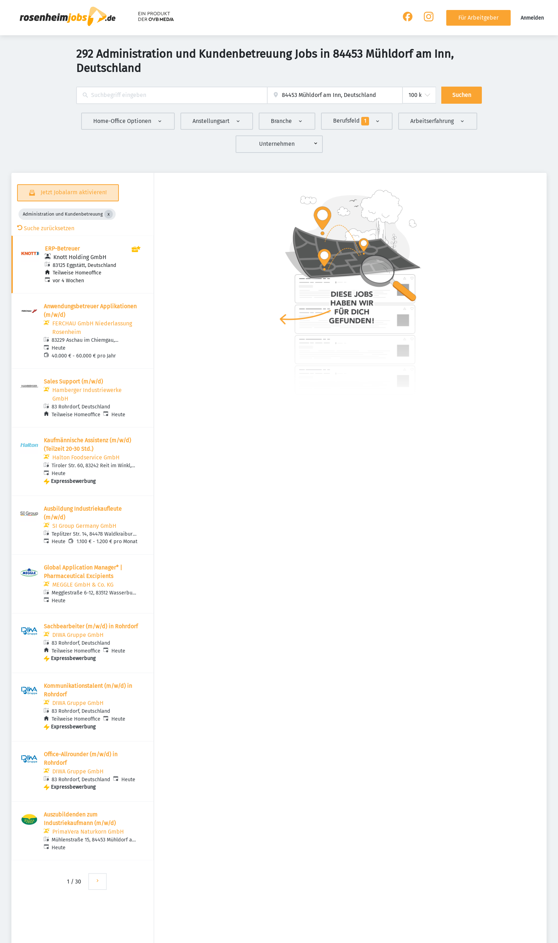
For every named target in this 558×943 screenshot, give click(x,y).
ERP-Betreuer (62, 248)
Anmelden (532, 18)
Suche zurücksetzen (45, 228)
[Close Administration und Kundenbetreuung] (108, 214)
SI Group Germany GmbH (84, 525)
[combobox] (171, 95)
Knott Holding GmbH (79, 257)
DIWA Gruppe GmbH (78, 635)
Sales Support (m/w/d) (73, 381)
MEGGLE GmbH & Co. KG (83, 584)
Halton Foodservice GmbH (86, 457)
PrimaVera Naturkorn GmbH (88, 831)
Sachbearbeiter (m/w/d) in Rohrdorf (91, 626)
